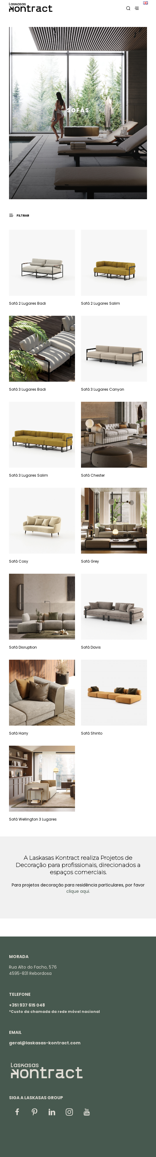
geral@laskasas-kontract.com (44, 1043)
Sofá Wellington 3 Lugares (33, 819)
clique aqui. (78, 891)
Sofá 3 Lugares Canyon (102, 389)
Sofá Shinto (91, 733)
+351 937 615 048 (27, 1005)
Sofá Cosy (18, 561)
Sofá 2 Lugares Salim (100, 303)
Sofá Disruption (23, 647)
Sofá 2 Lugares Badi (27, 303)
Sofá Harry (18, 733)
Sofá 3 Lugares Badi (27, 389)
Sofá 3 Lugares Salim (28, 475)
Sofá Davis (91, 647)
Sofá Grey (90, 561)
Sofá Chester (93, 475)
